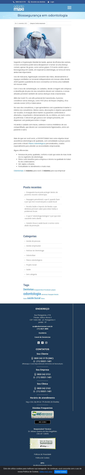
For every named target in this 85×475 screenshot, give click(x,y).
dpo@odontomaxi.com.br (42, 465)
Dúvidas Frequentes (42, 408)
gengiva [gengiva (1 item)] (53, 290)
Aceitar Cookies (60, 472)
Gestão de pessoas (33, 241)
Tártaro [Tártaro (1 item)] (43, 298)
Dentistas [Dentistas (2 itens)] (28, 289)
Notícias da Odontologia (35, 250)
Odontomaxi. (19, 170)
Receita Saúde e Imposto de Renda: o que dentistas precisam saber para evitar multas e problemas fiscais (41, 208)
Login (52, 2)
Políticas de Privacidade (42, 454)
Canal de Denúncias (42, 337)
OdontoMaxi (30, 255)
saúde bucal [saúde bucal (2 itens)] (33, 298)
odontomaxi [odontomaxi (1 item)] (44, 294)
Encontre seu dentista (38, 2)
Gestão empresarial (33, 246)
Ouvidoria (42, 333)
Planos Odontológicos (36, 143)
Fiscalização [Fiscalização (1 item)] (47, 290)
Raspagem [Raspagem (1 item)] (51, 294)
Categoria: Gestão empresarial (37, 23)
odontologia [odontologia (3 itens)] (32, 294)
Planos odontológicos (34, 260)
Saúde (28, 269)
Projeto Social (31, 265)
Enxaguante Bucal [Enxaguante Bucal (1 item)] (39, 290)
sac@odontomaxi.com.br (42, 326)
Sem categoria (31, 274)
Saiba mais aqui (45, 472)
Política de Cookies (42, 458)
